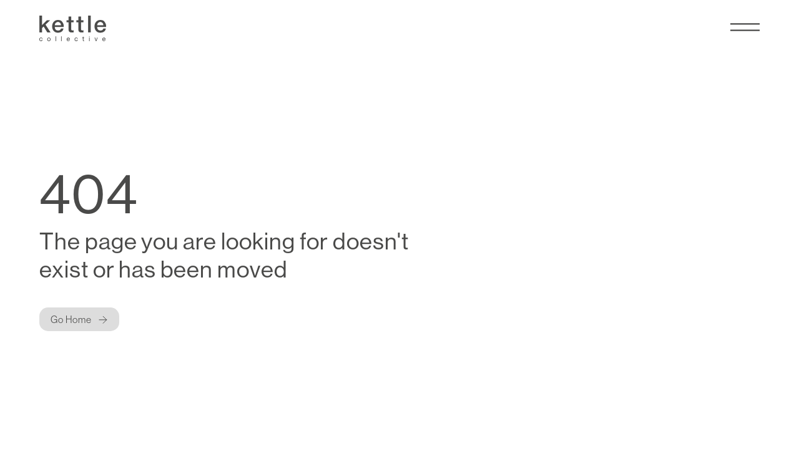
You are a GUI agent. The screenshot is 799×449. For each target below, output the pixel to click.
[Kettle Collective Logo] (73, 28)
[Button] (79, 319)
